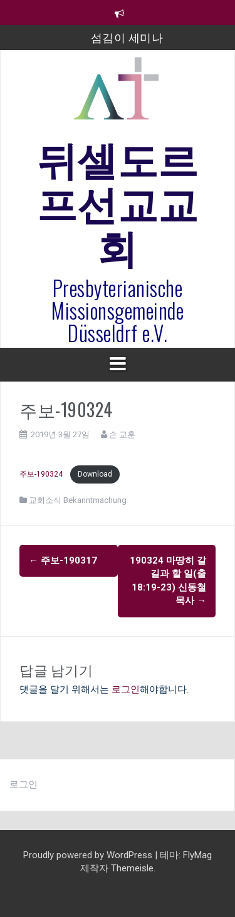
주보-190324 (42, 474)
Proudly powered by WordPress (89, 855)
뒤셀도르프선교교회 (118, 201)
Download (95, 474)
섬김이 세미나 (127, 37)
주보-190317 (63, 560)
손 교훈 (122, 434)
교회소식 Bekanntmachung (78, 500)
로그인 (126, 689)
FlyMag (197, 855)
